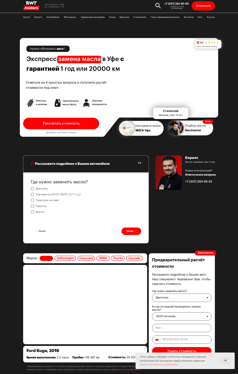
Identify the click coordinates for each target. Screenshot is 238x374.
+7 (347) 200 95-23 (198, 181)
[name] (182, 328)
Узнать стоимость (181, 351)
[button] (203, 5)
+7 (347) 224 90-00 (176, 3)
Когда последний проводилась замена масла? (176, 308)
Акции (112, 17)
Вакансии (124, 17)
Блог (200, 17)
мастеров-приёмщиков (129, 370)
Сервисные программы (93, 17)
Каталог (38, 17)
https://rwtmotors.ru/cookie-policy (159, 364)
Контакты (189, 17)
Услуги (26, 17)
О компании (139, 17)
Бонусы (211, 17)
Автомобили (52, 17)
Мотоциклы (70, 17)
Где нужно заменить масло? (169, 291)
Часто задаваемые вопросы (165, 17)
